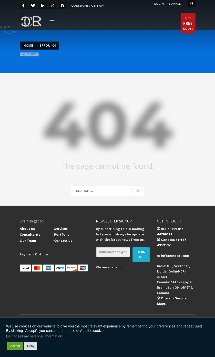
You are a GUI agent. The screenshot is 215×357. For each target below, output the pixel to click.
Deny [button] (30, 346)
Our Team (28, 240)
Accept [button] (15, 346)
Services (61, 228)
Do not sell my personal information (34, 336)
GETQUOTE (188, 24)
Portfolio (62, 234)
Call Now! (97, 5)
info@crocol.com (175, 255)
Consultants (30, 234)
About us (27, 228)
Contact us (63, 240)
